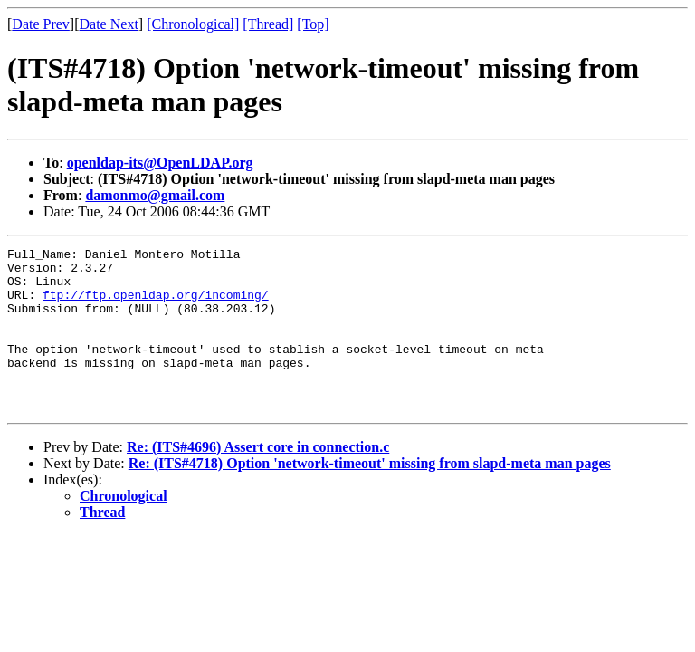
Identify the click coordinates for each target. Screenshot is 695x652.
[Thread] (268, 24)
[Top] (312, 24)
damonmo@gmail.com (154, 195)
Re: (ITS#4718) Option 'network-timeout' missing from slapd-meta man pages (370, 495)
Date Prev (41, 24)
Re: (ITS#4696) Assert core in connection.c (258, 479)
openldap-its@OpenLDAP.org (160, 162)
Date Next (109, 24)
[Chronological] (193, 24)
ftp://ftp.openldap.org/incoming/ (156, 305)
